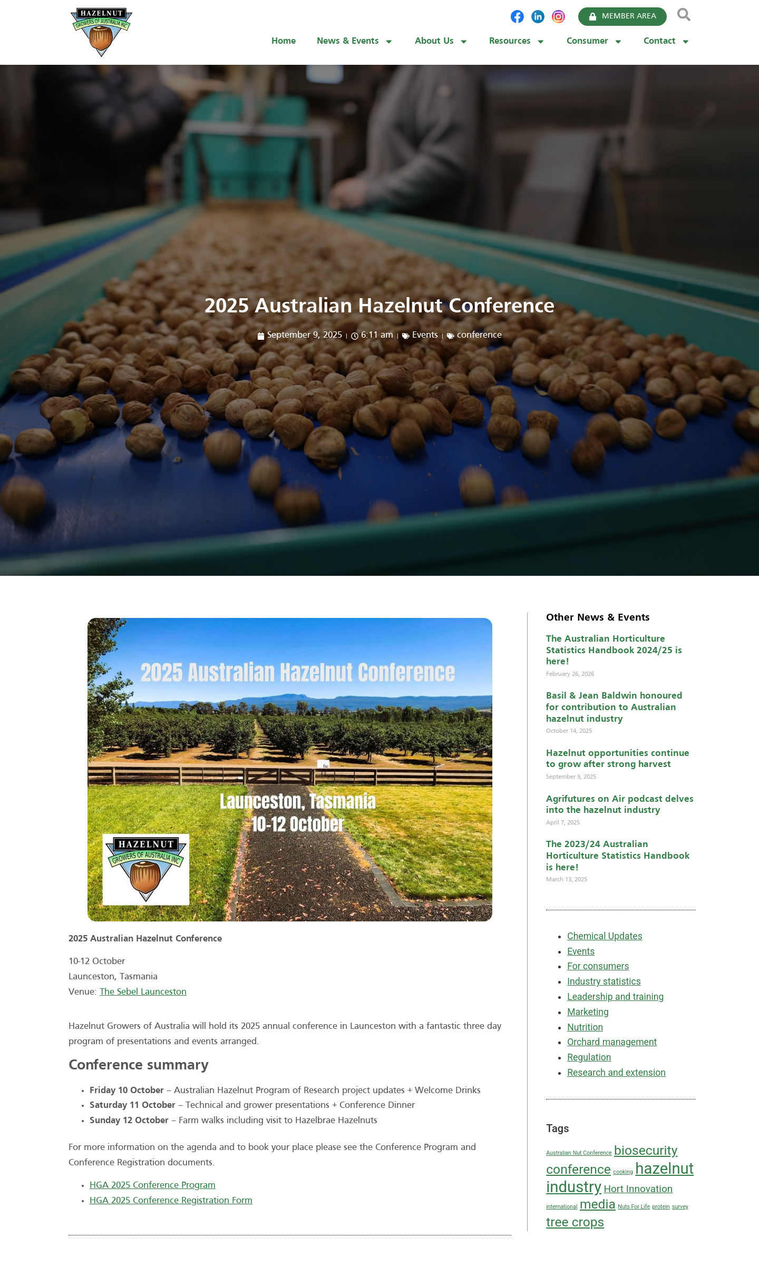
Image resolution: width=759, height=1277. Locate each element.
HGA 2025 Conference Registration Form (171, 1200)
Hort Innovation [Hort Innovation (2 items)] (638, 1189)
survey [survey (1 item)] (680, 1206)
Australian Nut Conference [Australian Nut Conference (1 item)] (578, 1153)
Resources (517, 42)
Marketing (588, 1012)
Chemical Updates (605, 936)
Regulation (589, 1057)
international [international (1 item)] (561, 1206)
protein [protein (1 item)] (660, 1206)
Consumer (595, 42)
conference (479, 335)
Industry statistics (604, 981)
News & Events (355, 42)
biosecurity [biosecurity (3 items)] (645, 1150)
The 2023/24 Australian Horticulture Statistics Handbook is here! (617, 856)
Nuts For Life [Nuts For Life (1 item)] (634, 1206)
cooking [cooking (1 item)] (623, 1171)
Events (425, 335)
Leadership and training (615, 996)
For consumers (598, 966)
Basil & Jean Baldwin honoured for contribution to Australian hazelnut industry (614, 707)
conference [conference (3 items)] (578, 1169)
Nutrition (585, 1027)
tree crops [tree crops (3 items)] (575, 1222)
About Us (442, 42)
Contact (667, 42)
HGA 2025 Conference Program (153, 1185)
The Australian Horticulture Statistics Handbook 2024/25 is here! (614, 650)
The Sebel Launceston (143, 992)
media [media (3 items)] (598, 1204)
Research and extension (616, 1072)
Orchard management (612, 1042)
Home (283, 41)
